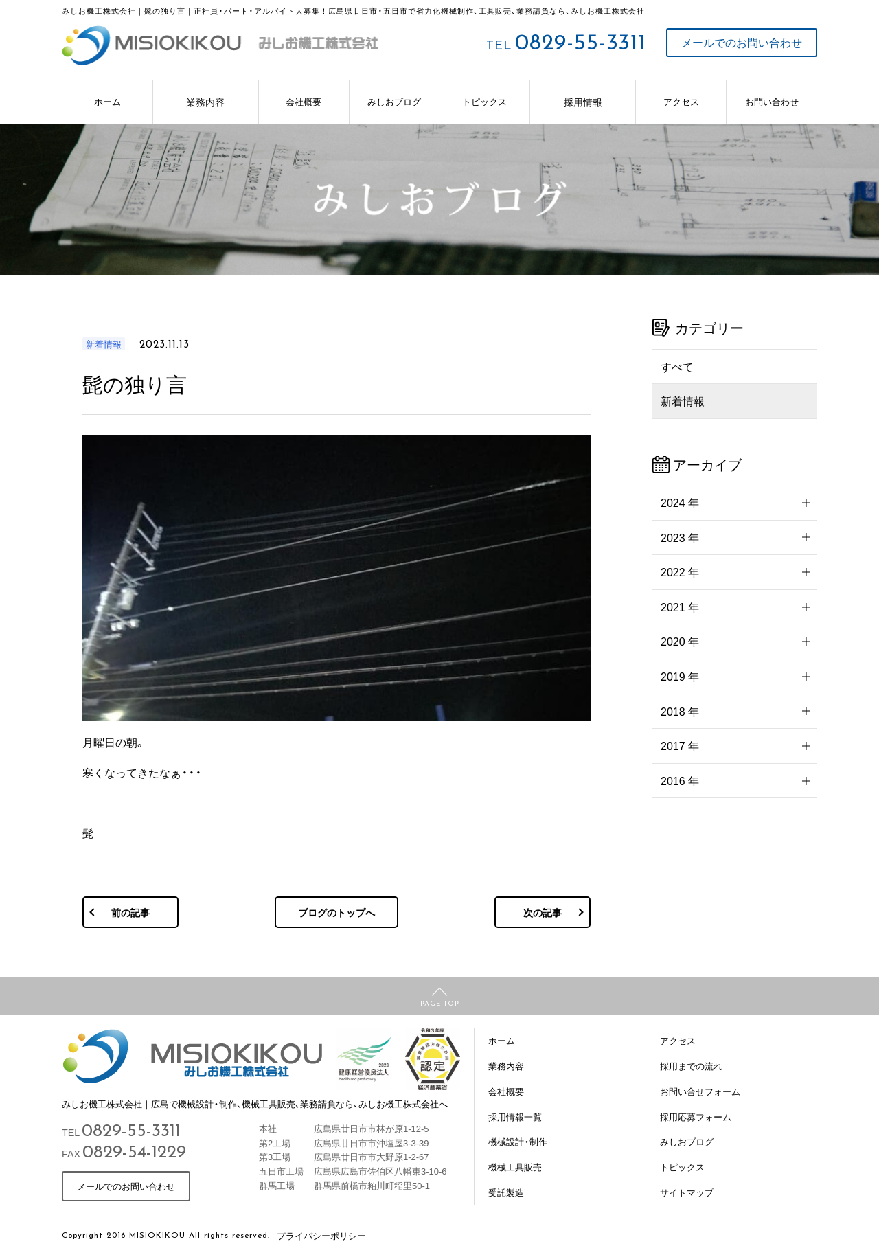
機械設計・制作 (517, 1141)
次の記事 (542, 912)
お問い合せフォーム (700, 1091)
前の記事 (130, 912)
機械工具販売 (515, 1166)
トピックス (484, 101)
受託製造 (506, 1192)
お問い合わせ (772, 101)
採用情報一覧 (515, 1116)
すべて (677, 366)
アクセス (681, 101)
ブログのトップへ (336, 912)
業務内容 (205, 101)
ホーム (107, 101)
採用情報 (583, 101)
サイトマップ (687, 1192)
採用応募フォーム (695, 1116)
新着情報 (683, 400)
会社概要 (303, 101)
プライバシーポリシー (321, 1235)
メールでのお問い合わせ (741, 42)
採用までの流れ (691, 1065)
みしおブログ (394, 101)
